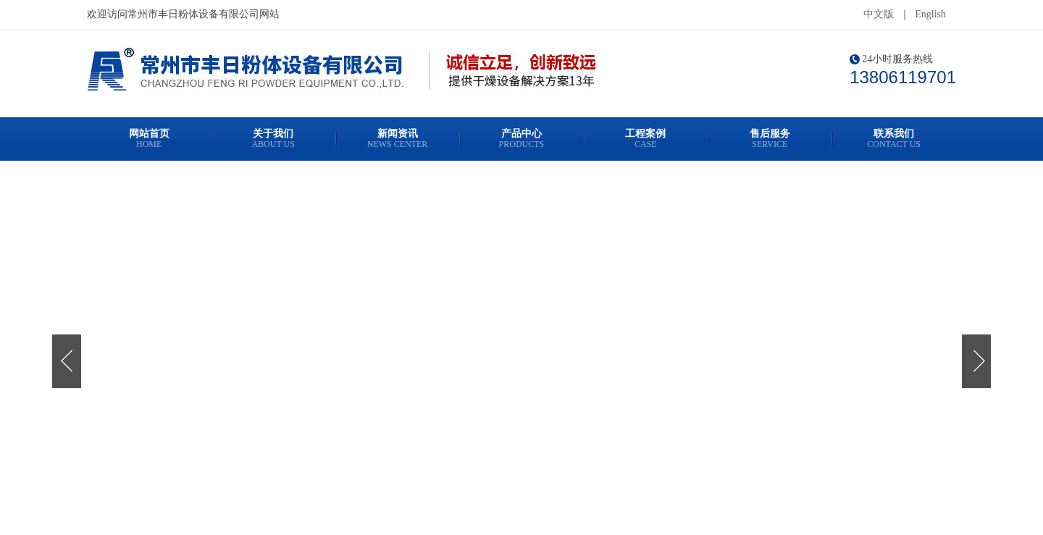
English (930, 14)
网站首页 (149, 139)
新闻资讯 (397, 139)
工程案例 (646, 139)
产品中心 (521, 139)
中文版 (878, 14)
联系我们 (893, 139)
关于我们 (273, 139)
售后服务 (770, 139)
